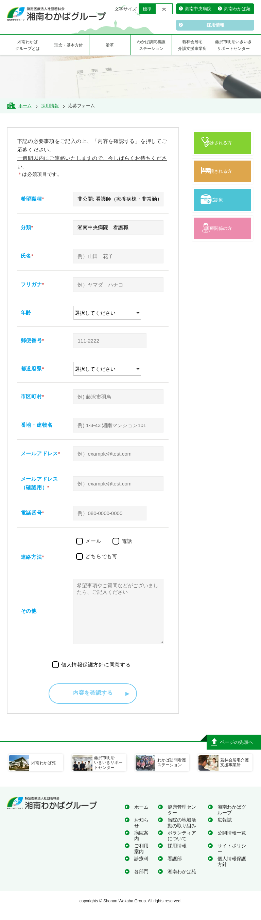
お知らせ (141, 833)
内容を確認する (93, 703)
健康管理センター (182, 820)
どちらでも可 (101, 556)
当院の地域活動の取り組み (182, 833)
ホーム (141, 817)
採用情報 (177, 856)
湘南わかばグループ (232, 820)
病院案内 (141, 845)
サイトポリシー (232, 858)
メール (93, 541)
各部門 (141, 881)
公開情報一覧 (232, 843)
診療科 (141, 868)
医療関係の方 (224, 248)
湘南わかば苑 (182, 881)
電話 (127, 541)
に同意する (96, 675)
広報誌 (225, 830)
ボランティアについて (182, 845)
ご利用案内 (141, 858)
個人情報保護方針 (232, 871)
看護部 (175, 868)
